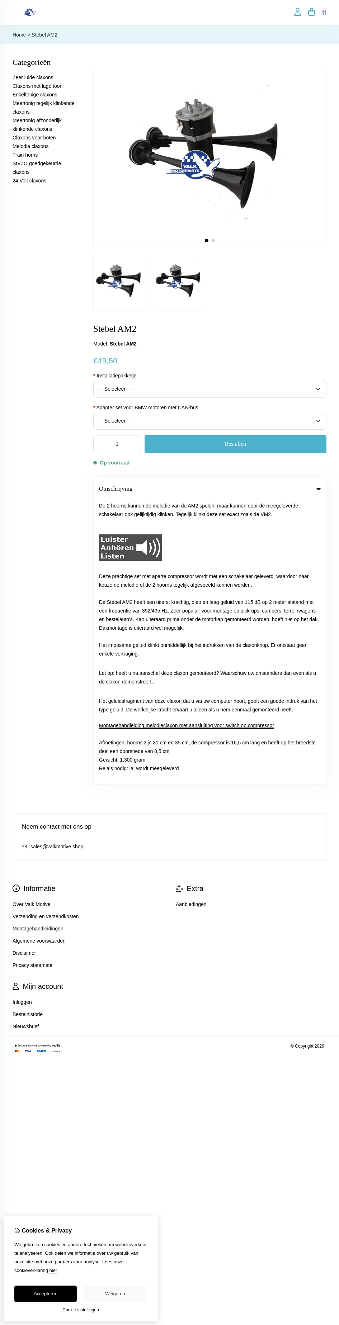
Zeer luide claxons (33, 77)
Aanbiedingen (191, 620)
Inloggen (22, 717)
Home (19, 35)
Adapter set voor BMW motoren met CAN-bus (145, 407)
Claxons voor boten (34, 137)
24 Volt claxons (29, 181)
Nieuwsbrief (26, 742)
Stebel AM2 (44, 35)
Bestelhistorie (28, 730)
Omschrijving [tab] (210, 488)
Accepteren (45, 1293)
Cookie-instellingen (80, 1309)
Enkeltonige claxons (35, 94)
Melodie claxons (30, 146)
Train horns (25, 155)
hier (53, 1270)
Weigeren (115, 1293)
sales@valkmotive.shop (56, 562)
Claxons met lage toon (37, 86)
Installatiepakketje (115, 375)
